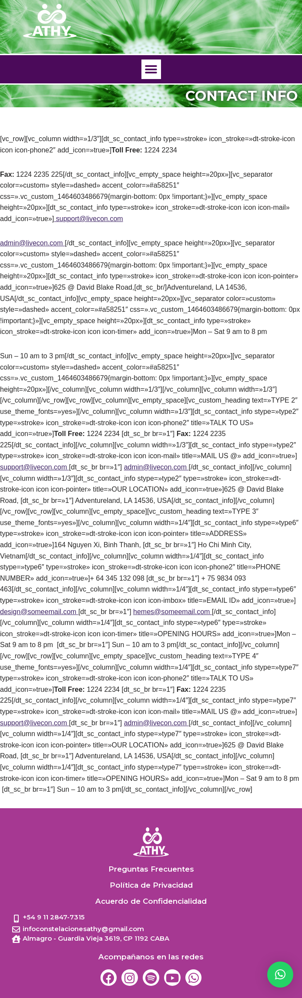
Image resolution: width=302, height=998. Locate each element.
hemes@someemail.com (172, 611)
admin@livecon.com (32, 243)
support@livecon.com (88, 218)
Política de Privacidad (151, 885)
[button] (151, 69)
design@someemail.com (39, 611)
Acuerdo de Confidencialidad (151, 901)
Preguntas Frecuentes (151, 869)
